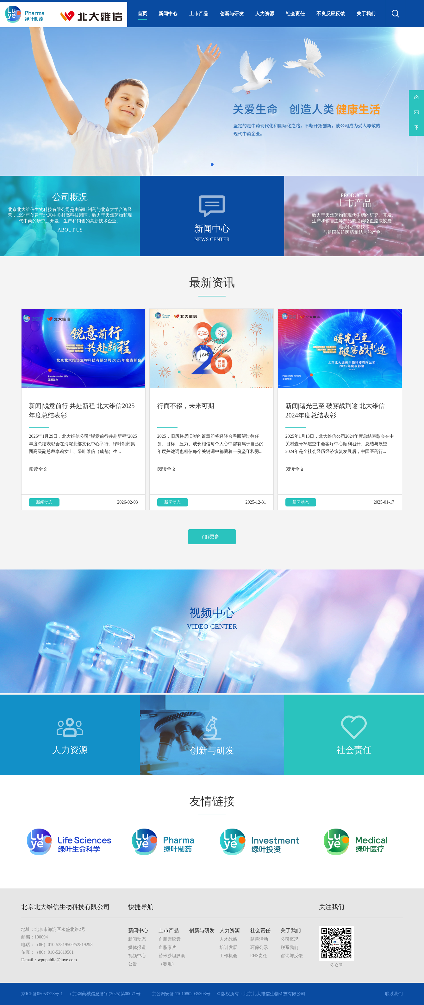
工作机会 (228, 955)
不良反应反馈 (330, 13)
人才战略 (228, 939)
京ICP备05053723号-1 (42, 993)
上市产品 (198, 13)
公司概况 (289, 939)
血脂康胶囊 (170, 939)
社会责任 (295, 13)
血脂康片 (167, 947)
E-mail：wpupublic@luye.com (49, 959)
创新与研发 (232, 13)
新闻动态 (44, 502)
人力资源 (264, 13)
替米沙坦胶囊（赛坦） (172, 959)
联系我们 (289, 947)
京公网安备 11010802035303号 (181, 993)
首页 (142, 13)
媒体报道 (137, 947)
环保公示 (259, 947)
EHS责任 (258, 955)
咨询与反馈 (292, 955)
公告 (132, 964)
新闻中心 (168, 13)
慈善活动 (259, 939)
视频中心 (137, 955)
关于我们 (366, 13)
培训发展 (228, 947)
